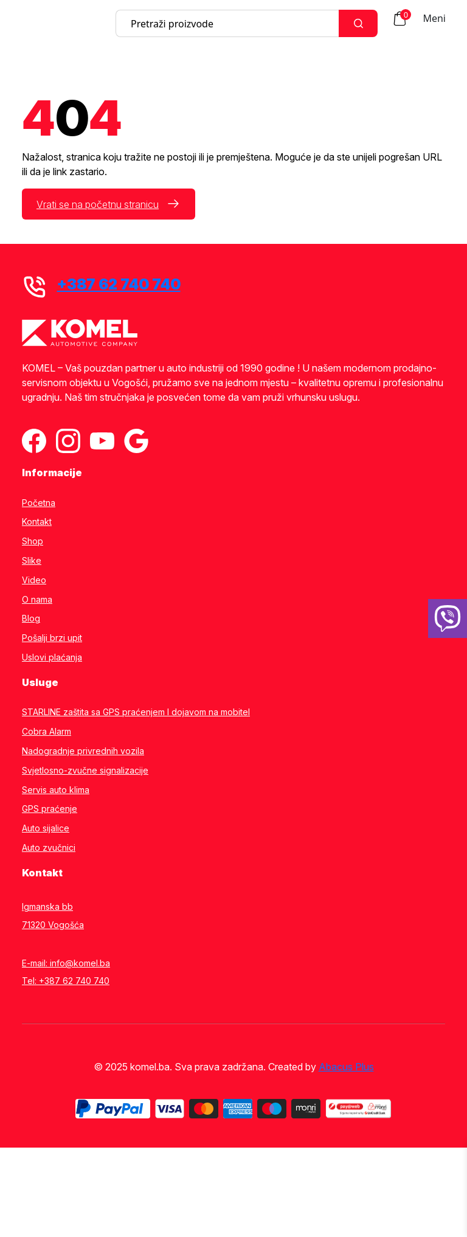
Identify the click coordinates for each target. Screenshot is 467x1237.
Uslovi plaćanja (52, 657)
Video (34, 580)
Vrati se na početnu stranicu (97, 204)
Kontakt (37, 522)
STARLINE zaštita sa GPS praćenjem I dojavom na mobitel (136, 712)
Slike (31, 561)
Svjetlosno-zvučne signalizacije (85, 770)
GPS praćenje (49, 809)
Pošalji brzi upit (52, 638)
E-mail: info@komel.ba (66, 963)
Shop (32, 541)
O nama (37, 600)
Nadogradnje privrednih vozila (83, 751)
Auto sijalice (45, 828)
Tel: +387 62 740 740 (65, 980)
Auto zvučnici (48, 848)
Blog (31, 618)
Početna (38, 503)
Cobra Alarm (46, 731)
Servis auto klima (55, 790)
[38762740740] (447, 618)
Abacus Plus (346, 1067)
